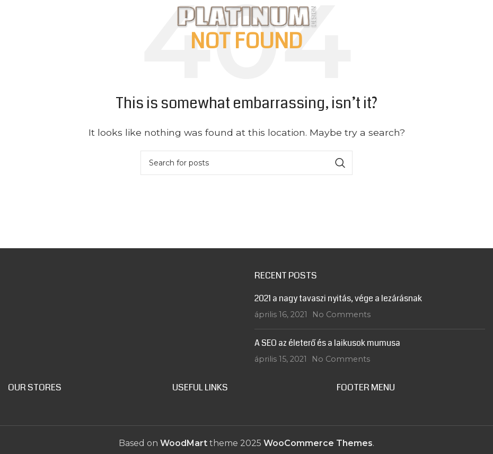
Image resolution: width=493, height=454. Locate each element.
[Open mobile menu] (27, 16)
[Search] (246, 163)
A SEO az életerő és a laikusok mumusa (327, 343)
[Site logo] (246, 15)
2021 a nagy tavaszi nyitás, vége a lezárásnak (338, 298)
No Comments (341, 314)
